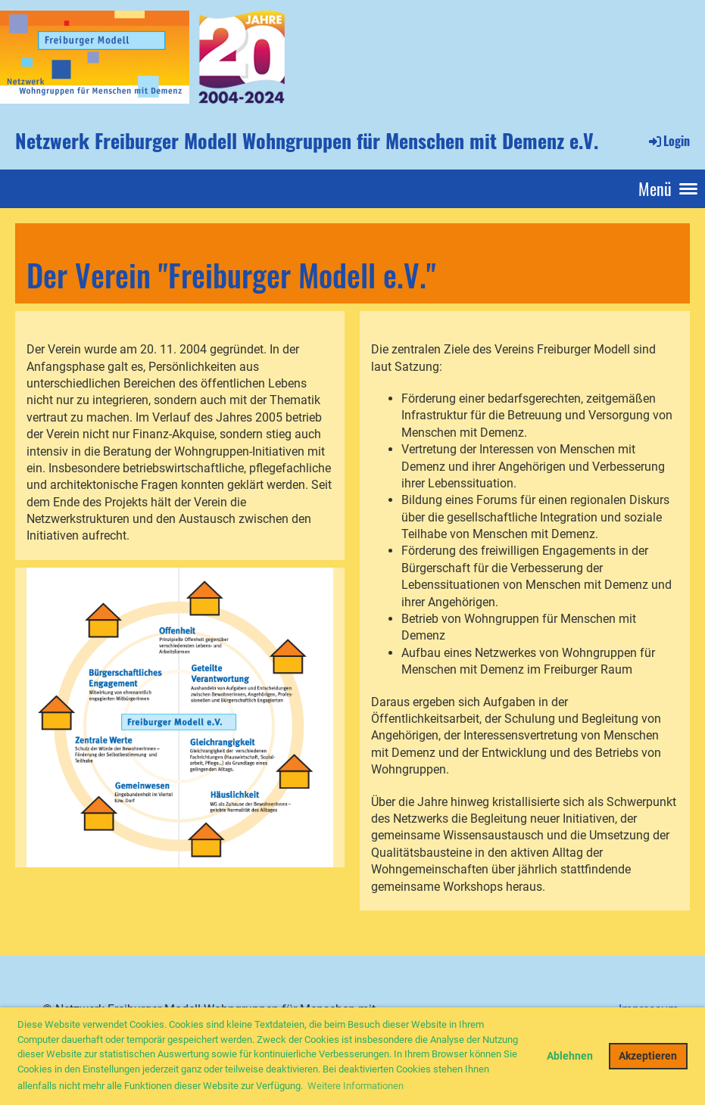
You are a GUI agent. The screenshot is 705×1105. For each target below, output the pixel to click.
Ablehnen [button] (570, 1056)
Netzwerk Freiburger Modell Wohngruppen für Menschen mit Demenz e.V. (306, 140)
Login (668, 141)
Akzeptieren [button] (648, 1056)
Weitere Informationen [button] (355, 1085)
